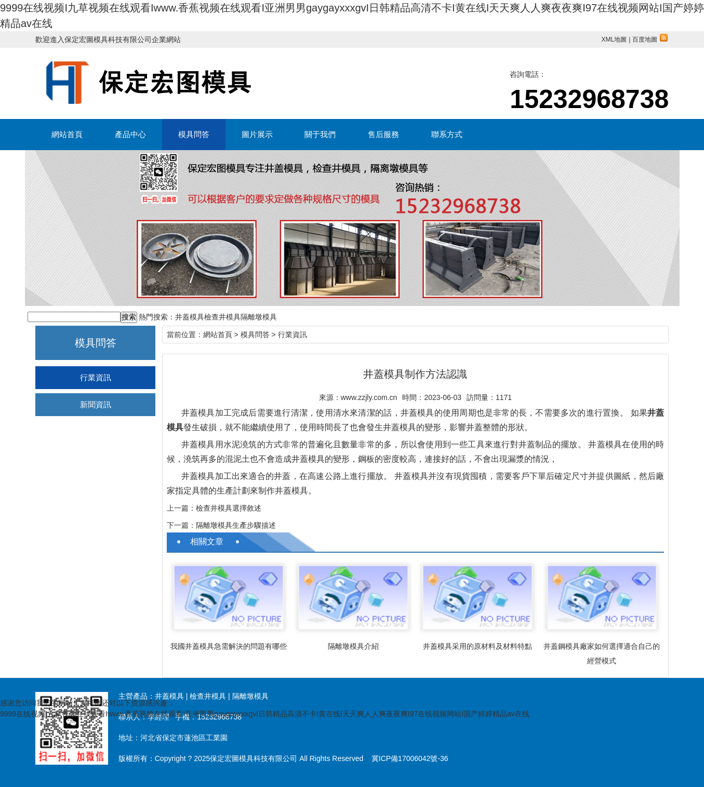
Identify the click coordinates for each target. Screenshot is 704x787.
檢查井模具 (222, 317)
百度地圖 (650, 39)
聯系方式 (446, 134)
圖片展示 (257, 134)
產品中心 (130, 134)
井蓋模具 (189, 317)
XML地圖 (614, 39)
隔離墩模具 (259, 317)
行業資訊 (95, 377)
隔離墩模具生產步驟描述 (236, 525)
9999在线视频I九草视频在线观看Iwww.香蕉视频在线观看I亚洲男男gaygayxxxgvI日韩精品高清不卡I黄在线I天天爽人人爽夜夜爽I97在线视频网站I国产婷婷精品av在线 (264, 714)
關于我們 (320, 134)
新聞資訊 (95, 404)
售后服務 (383, 134)
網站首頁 (67, 134)
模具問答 (193, 134)
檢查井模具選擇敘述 (228, 508)
